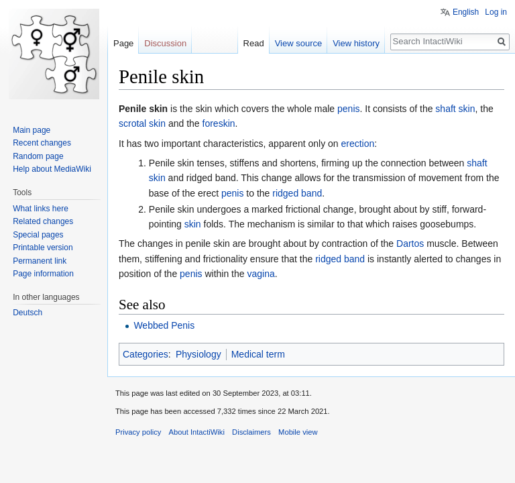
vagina (260, 273)
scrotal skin (142, 123)
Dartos (410, 243)
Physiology (198, 354)
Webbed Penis (163, 325)
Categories (145, 354)
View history (356, 43)
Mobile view (297, 432)
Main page (31, 130)
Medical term (258, 354)
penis (348, 108)
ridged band (297, 193)
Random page (38, 156)
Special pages (38, 234)
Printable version (42, 247)
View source (299, 43)
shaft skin (455, 108)
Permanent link (39, 261)
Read (253, 43)
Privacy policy (138, 432)
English (466, 12)
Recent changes (42, 143)
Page (123, 43)
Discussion (165, 43)
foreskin (219, 123)
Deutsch (27, 312)
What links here (40, 208)
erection (358, 143)
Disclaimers (251, 432)
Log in (496, 12)
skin (192, 224)
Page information (43, 273)
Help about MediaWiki (52, 169)
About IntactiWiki (197, 432)
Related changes (43, 221)
